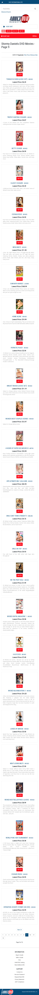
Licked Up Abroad (17, 729)
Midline (30, 516)
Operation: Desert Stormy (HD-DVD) (17, 907)
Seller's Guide (19, 957)
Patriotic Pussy (17, 348)
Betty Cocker (17, 148)
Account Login (5, 36)
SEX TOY (15, 31)
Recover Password (19, 974)
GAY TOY (22, 31)
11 (33, 935)
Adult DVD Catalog (19, 962)
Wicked (30, 79)
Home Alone (17, 316)
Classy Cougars (17, 183)
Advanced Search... (6, 12)
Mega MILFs (17, 247)
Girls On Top (17, 549)
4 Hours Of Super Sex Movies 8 (17, 448)
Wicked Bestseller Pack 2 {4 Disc (17, 800)
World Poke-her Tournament (17, 838)
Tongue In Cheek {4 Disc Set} (17, 79)
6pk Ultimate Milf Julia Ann (17, 481)
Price (28, 55)
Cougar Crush (16, 874)
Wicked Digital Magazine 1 (17, 616)
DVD (3, 31)
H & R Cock (17, 654)
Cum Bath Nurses (17, 284)
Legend (26, 284)
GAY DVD (9, 31)
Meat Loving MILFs (17, 763)
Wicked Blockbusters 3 (17, 691)
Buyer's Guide (19, 955)
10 (30, 935)
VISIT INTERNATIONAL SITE (16, 2)
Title (25, 55)
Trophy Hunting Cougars (17, 117)
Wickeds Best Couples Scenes (17, 419)
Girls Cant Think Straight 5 (16, 516)
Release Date (34, 55)
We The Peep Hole (17, 580)
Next (20, 930)
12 (3, 938)
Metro (31, 448)
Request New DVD (19, 977)
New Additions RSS (19, 965)
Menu (35, 36)
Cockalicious (17, 214)
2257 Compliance (19, 982)
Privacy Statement (19, 979)
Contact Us (19, 972)
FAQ (19, 960)
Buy (20, 74)
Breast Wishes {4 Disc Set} (17, 386)
